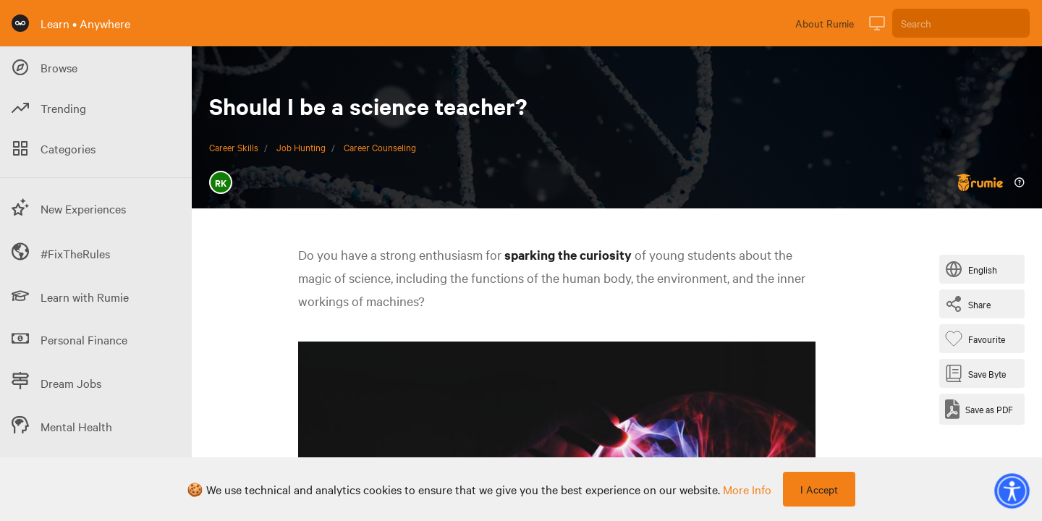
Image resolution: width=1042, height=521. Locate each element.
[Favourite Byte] (978, 338)
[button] (1011, 490)
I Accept (819, 489)
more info (747, 489)
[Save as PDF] (979, 409)
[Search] (960, 23)
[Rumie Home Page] (20, 23)
